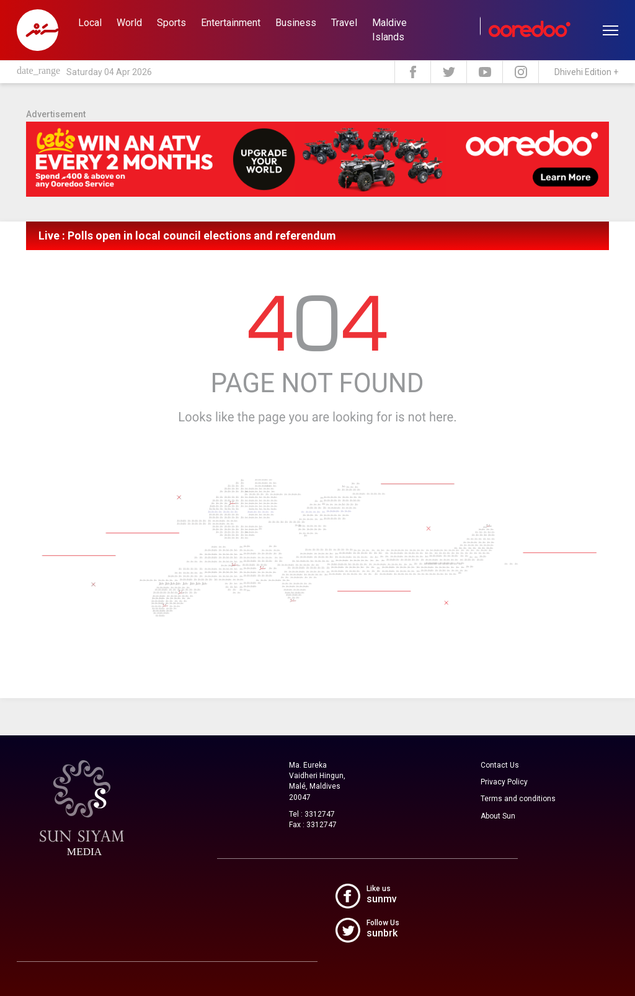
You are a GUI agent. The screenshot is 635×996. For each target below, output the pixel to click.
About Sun (498, 816)
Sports (171, 23)
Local (90, 23)
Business (295, 23)
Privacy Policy (504, 782)
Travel (344, 23)
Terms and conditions (518, 798)
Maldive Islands (389, 30)
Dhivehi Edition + (586, 72)
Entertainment (230, 23)
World (129, 23)
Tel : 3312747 (312, 814)
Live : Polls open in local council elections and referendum (187, 235)
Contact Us (500, 765)
